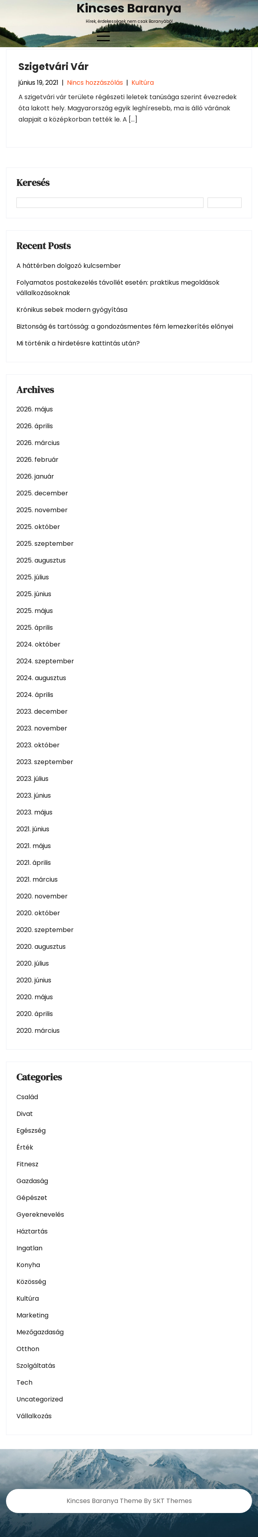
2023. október (38, 745)
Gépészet (31, 1197)
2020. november (42, 896)
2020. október (38, 913)
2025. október (38, 526)
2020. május (34, 997)
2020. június (33, 980)
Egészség (31, 1130)
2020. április (34, 1013)
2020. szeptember (45, 929)
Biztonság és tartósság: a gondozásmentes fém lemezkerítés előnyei (124, 326)
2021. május (33, 845)
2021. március (37, 879)
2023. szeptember (44, 762)
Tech (24, 1382)
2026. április (34, 426)
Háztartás (32, 1231)
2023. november (41, 728)
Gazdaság (32, 1181)
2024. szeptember (45, 661)
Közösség (31, 1281)
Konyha (28, 1265)
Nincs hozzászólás (95, 82)
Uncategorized (39, 1399)
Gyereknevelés (40, 1214)
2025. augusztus (41, 560)
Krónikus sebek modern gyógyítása (71, 309)
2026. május (34, 409)
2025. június (33, 594)
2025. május (34, 610)
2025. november (42, 510)
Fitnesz (27, 1164)
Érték (24, 1147)
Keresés (32, 183)
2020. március (38, 1030)
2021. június (32, 829)
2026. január (35, 476)
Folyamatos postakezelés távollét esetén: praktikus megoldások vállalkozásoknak (118, 287)
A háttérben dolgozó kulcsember (68, 265)
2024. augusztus (41, 678)
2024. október (38, 644)
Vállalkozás (34, 1416)
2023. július (32, 778)
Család (27, 1097)
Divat (24, 1113)
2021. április (33, 862)
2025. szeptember (45, 543)
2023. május (34, 812)
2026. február (37, 459)
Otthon (27, 1348)
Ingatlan (29, 1248)
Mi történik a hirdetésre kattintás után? (78, 343)
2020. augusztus (41, 946)
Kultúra (142, 82)
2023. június (33, 795)
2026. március (38, 442)
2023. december (42, 711)
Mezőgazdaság (40, 1332)
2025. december (42, 493)
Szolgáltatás (35, 1365)
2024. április (34, 694)
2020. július (32, 963)
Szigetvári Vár (53, 66)
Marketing (32, 1315)
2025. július (32, 577)
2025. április (34, 627)
